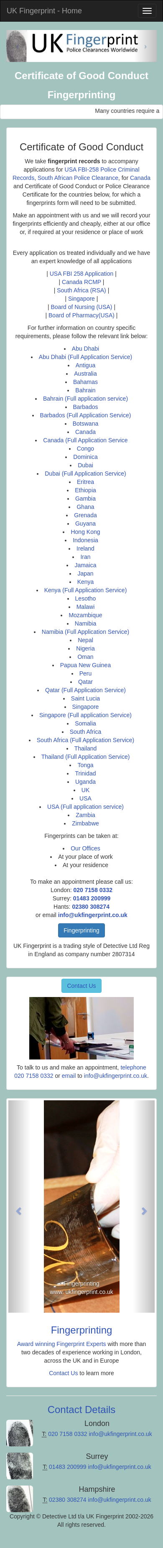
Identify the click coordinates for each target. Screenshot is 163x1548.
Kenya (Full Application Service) (85, 590)
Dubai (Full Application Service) (85, 473)
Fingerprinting (81, 930)
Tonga (85, 765)
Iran (85, 556)
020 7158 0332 (93, 890)
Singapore (81, 298)
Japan (85, 573)
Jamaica (85, 565)
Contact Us (63, 1373)
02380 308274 (91, 906)
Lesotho (85, 598)
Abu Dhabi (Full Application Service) (85, 357)
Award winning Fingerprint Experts (61, 1344)
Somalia (85, 723)
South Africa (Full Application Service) (85, 740)
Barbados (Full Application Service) (85, 415)
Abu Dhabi (85, 348)
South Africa (86, 731)
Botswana (85, 423)
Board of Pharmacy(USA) (81, 315)
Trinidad (85, 773)
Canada (140, 177)
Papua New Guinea (85, 665)
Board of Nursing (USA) (81, 307)
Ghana (85, 507)
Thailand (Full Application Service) (85, 756)
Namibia (85, 623)
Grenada (85, 515)
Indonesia (85, 540)
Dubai (85, 465)
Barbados (85, 407)
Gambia (85, 498)
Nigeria (85, 648)
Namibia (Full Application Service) (85, 631)
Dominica (85, 457)
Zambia (85, 815)
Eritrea (85, 482)
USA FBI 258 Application (82, 273)
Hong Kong (85, 531)
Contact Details (82, 1409)
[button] (19, 1206)
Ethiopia (85, 490)
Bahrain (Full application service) (85, 398)
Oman (85, 656)
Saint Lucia (85, 698)
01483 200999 (92, 898)
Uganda (85, 781)
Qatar (85, 681)
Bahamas (85, 382)
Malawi (85, 606)
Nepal (85, 640)
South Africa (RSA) (81, 290)
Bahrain (85, 390)
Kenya (85, 581)
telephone (133, 1067)
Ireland (85, 548)
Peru (85, 673)
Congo (85, 448)
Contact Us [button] (81, 985)
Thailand (85, 748)
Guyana (85, 523)
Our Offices (85, 848)
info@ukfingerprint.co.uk (92, 915)
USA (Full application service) (85, 806)
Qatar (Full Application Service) (85, 690)
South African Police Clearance (78, 177)
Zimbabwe (85, 823)
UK (85, 790)
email (69, 1075)
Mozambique (85, 615)
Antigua (85, 365)
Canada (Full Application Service (85, 440)
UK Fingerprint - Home (44, 11)
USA (85, 798)
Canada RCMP (82, 282)
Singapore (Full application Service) (85, 715)
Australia (85, 373)
